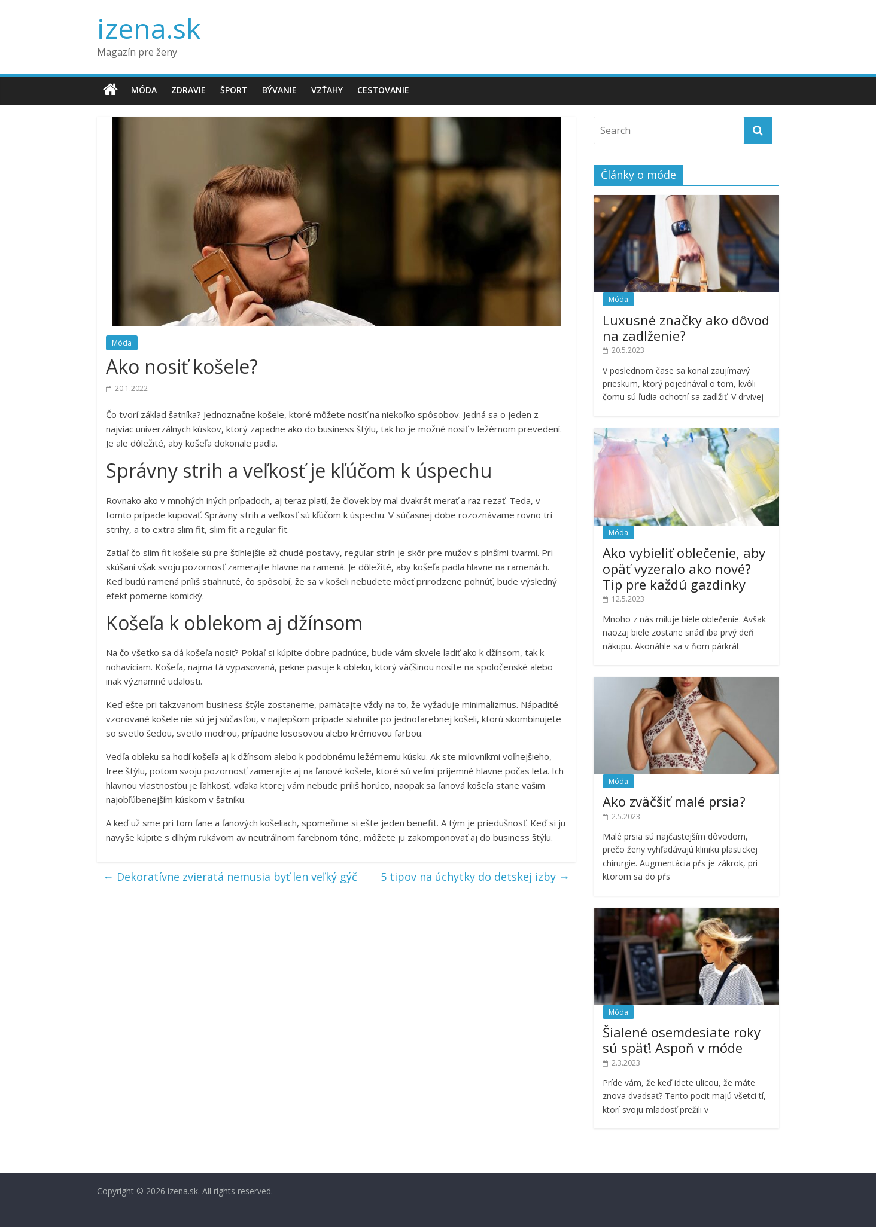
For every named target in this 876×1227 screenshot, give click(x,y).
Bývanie (279, 90)
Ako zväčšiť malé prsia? (674, 801)
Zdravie (188, 90)
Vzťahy (327, 90)
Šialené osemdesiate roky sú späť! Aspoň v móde (682, 1040)
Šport (234, 90)
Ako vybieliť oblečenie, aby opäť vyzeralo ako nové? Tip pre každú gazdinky (684, 568)
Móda (144, 90)
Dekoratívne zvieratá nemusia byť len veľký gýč (230, 876)
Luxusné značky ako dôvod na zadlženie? (686, 327)
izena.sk (148, 28)
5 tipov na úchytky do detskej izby (475, 876)
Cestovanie (383, 90)
